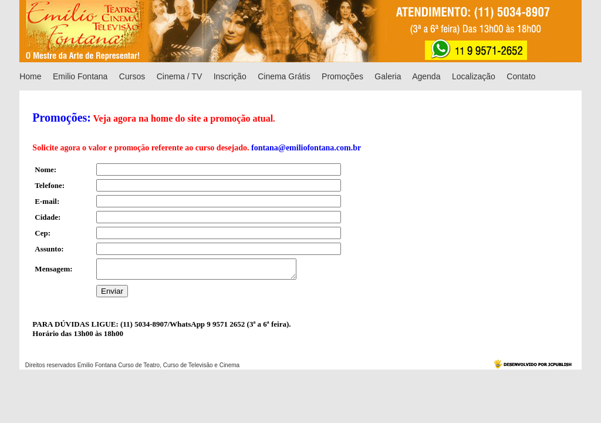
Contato (521, 76)
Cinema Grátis (284, 76)
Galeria (387, 76)
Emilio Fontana (80, 76)
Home (30, 76)
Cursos (132, 76)
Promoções (342, 76)
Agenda (426, 76)
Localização (473, 76)
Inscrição (230, 76)
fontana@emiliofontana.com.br (306, 147)
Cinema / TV (179, 76)
